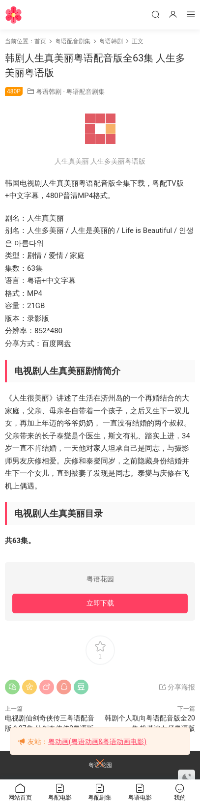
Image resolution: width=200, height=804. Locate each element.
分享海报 (176, 687)
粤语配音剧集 (85, 91)
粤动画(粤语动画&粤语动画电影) (97, 742)
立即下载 (100, 603)
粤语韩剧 (48, 91)
